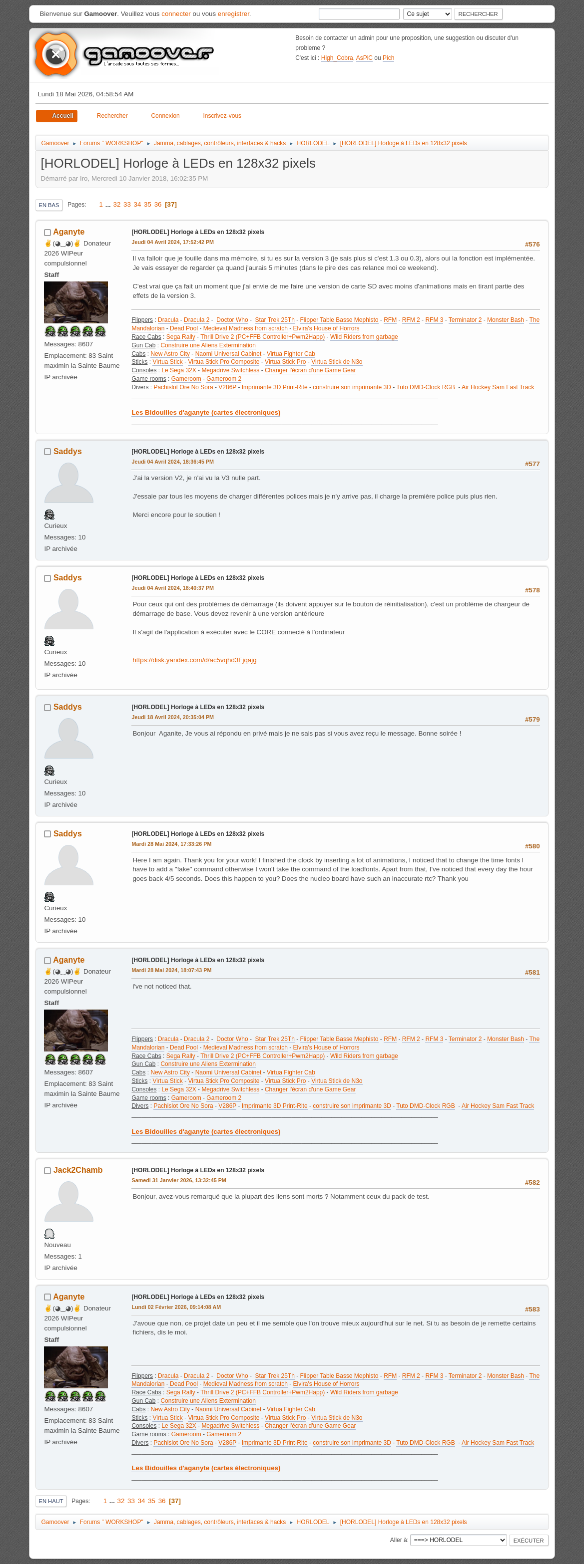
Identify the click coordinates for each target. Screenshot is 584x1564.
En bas (48, 205)
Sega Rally (180, 336)
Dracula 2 (196, 319)
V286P (227, 387)
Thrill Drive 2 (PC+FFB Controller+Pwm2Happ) (262, 336)
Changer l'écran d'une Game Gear (310, 370)
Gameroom (186, 378)
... (109, 204)
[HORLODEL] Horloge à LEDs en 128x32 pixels (197, 232)
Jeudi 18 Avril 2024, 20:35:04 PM (172, 717)
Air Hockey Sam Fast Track (498, 387)
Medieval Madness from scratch (245, 328)
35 (147, 204)
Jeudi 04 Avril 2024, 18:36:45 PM (172, 462)
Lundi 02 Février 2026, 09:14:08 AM (176, 1307)
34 (137, 204)
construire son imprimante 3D (352, 387)
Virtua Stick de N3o (336, 361)
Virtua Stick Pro (285, 361)
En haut (50, 1501)
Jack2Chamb (78, 1170)
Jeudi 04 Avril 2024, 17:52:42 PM (172, 242)
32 (117, 204)
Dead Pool (183, 328)
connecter (176, 13)
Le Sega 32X (178, 370)
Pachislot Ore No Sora (183, 387)
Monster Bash (505, 319)
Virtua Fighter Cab (291, 353)
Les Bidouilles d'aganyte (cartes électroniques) (205, 412)
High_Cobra (337, 57)
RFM (390, 319)
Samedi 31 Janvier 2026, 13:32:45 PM (178, 1180)
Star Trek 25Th (275, 319)
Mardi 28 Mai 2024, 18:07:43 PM (171, 970)
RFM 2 (411, 319)
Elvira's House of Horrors (326, 328)
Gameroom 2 (223, 378)
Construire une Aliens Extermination (208, 345)
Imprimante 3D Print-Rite (275, 387)
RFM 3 (434, 319)
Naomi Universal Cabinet (228, 353)
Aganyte (68, 232)
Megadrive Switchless (230, 370)
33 (127, 204)
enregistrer (233, 13)
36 (158, 204)
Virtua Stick (167, 361)
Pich (388, 57)
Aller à (398, 1540)
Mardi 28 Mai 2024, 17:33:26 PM (171, 844)
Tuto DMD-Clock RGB (425, 387)
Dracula (168, 319)
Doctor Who (232, 319)
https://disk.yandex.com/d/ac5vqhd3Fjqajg (194, 660)
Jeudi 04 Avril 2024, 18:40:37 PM (172, 588)
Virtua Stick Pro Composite (223, 361)
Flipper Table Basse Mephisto (339, 319)
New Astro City (170, 353)
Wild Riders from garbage (364, 336)
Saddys (67, 451)
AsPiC (364, 57)
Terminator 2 (465, 319)
